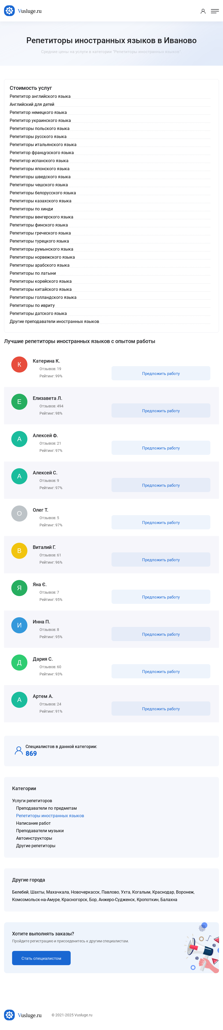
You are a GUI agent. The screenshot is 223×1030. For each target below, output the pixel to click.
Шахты (37, 892)
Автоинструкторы (34, 838)
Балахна (168, 899)
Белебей (20, 892)
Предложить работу (161, 373)
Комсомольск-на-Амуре (36, 899)
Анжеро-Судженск (117, 899)
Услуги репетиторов (32, 800)
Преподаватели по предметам (46, 808)
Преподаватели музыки (40, 830)
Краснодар (163, 892)
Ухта (125, 892)
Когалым (141, 892)
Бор (93, 899)
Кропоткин (148, 899)
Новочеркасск (85, 892)
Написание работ (33, 823)
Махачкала (57, 892)
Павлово (110, 892)
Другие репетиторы (35, 845)
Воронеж (185, 892)
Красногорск (74, 899)
